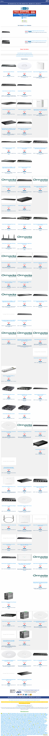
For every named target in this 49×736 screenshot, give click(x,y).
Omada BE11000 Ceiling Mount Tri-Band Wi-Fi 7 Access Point (9, 432)
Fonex (18, 720)
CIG (10, 716)
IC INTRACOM (26, 722)
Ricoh (5, 729)
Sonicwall (2, 732)
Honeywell (6, 722)
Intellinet (44, 722)
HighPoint (2, 722)
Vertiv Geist (45, 733)
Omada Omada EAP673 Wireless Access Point (8, 262)
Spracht (11, 732)
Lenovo (2, 724)
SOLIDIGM (41, 731)
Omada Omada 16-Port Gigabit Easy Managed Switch (40, 564)
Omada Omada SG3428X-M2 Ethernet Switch (9, 339)
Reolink (2, 729)
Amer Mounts (18, 714)
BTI (31, 715)
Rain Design (38, 728)
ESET (37, 719)
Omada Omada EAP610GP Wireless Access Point (9, 487)
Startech (20, 732)
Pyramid (21, 728)
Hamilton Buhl (33, 721)
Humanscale (11, 722)
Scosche (2, 730)
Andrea (22, 714)
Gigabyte (2, 721)
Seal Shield (14, 730)
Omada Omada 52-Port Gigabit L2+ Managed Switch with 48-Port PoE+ (40, 301)
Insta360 (35, 722)
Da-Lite (11, 718)
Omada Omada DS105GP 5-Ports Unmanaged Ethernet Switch (24, 395)
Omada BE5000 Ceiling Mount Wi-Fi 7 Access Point (24, 506)
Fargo (2, 720)
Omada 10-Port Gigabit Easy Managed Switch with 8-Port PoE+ (40, 525)
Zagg (16, 735)
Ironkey (18, 723)
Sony (5, 732)
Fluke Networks (14, 720)
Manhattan (43, 724)
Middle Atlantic (33, 725)
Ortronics (26, 727)
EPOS (17, 719)
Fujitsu (27, 720)
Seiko (23, 730)
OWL (34, 727)
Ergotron (34, 719)
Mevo (8, 725)
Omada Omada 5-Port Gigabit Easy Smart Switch (24, 224)
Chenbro (2, 716)
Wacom (20, 734)
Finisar (10, 720)
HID (46, 721)
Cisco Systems (21, 716)
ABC (17, 713)
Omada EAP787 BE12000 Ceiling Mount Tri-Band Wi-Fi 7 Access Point (40, 621)
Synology (36, 732)
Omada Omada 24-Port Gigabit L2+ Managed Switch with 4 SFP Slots (9, 282)
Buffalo (33, 715)
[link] (24, 18)
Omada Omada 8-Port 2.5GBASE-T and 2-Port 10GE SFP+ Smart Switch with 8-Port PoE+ (9, 129)
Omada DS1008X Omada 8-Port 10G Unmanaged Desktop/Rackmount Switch (24, 186)
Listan (16, 724)
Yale (5, 735)
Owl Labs (37, 727)
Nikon (37, 726)
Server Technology (32, 730)
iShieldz (22, 723)
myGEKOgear (15, 726)
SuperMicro (33, 732)
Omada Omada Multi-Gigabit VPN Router (8, 109)
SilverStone (15, 731)
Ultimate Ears (14, 733)
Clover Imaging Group (34, 716)
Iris (16, 723)
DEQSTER (30, 718)
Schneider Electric (42, 729)
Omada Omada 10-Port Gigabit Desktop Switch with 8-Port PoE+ (24, 148)
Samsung (18, 729)
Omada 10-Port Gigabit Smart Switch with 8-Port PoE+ (40, 263)
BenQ (2, 715)
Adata (28, 713)
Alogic (7, 714)
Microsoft (28, 725)
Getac (46, 720)
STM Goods (28, 732)
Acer (21, 713)
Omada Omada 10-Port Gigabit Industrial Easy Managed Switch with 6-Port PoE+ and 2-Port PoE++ (40, 583)
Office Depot (16, 727)
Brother (29, 715)
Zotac (24, 735)
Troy (4, 733)
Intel (41, 722)
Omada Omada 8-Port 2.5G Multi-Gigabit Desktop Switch (24, 167)
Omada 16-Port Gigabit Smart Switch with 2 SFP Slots (24, 301)
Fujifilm (24, 720)
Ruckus (15, 729)
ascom (43, 714)
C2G (36, 715)
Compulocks (12, 717)
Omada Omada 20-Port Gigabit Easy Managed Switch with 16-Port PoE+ (24, 544)
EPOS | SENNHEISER (22, 719)
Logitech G (28, 724)
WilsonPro (38, 734)
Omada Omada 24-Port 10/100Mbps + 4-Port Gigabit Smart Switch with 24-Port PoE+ (9, 301)
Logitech (24, 724)
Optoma (22, 727)
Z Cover (13, 735)
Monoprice (3, 726)
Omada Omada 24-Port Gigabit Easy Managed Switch (9, 564)
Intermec (2, 723)
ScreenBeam (6, 730)
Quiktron (27, 728)
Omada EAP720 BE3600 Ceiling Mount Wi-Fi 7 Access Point (24, 660)
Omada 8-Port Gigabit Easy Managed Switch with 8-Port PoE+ (9, 680)
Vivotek (16, 734)
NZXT (12, 727)
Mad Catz (39, 724)
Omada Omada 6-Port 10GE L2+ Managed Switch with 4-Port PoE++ (25, 54)
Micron (25, 725)
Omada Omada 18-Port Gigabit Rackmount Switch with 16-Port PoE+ (24, 129)
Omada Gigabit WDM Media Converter (9, 394)
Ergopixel (30, 719)
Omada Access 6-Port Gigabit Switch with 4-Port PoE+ (40, 660)
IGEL (30, 722)
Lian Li (10, 724)
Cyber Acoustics (44, 717)
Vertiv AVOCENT (40, 733)
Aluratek (10, 714)
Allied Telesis (3, 714)
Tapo (43, 732)
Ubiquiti (9, 733)
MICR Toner (11, 725)
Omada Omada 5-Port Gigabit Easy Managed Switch (9, 506)
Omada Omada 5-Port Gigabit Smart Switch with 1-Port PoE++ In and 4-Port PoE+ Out (40, 110)
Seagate (10, 730)
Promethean (14, 728)
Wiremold (42, 734)
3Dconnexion (4, 713)
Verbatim (29, 733)
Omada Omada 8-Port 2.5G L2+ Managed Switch (24, 110)
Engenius (14, 719)
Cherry (5, 716)
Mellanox (5, 725)
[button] (45, 735)
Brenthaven (14, 715)
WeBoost (34, 734)
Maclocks (35, 724)
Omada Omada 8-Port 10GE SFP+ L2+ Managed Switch (40, 395)
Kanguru (39, 723)
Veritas (32, 733)
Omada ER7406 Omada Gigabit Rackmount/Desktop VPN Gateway (8, 468)
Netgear (34, 726)
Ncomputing (21, 726)
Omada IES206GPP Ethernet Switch (24, 640)
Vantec (26, 733)
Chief (8, 716)
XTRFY (2, 735)
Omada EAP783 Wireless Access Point (40, 339)
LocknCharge (20, 724)
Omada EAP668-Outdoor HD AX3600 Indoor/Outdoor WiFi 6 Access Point (8, 641)
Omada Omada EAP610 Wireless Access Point (24, 71)
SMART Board (27, 731)
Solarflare (37, 731)
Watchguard (24, 734)
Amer (15, 714)
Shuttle (7, 731)
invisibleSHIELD (7, 723)
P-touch (18, 728)
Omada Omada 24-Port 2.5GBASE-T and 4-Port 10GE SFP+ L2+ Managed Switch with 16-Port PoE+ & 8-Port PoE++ (24, 340)
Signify (10, 731)
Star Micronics (16, 732)
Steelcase (24, 732)
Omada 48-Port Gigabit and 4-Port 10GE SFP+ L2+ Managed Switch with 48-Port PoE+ (9, 320)
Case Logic (42, 715)
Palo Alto (41, 727)
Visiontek (13, 734)
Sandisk (22, 729)
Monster (6, 726)
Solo (44, 731)
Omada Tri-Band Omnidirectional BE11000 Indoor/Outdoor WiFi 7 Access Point (24, 564)
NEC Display (28, 726)
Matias (46, 724)
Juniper (36, 723)
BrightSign (21, 715)
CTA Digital (36, 717)
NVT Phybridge (8, 727)
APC (31, 714)
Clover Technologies (42, 716)
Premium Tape (9, 728)
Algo (45, 713)
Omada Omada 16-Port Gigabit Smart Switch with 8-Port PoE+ (34, 30)
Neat (24, 726)
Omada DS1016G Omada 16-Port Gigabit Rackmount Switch (8, 148)
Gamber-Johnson (32, 720)
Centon (45, 715)
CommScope (7, 717)
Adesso (30, 713)
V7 (20, 733)
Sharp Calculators (41, 730)
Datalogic (14, 718)
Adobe (33, 713)
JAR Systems (32, 723)
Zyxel (26, 735)
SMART (23, 731)
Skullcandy (19, 731)
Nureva (42, 726)
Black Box (5, 715)
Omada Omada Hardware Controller (40, 431)
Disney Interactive (40, 718)
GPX (21, 721)
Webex (31, 734)
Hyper (14, 722)
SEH (21, 730)
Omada (25, 25)
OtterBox (29, 727)
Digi (33, 718)
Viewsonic (8, 734)
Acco (19, 713)
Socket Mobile (32, 731)
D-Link (45, 718)
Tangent (40, 732)
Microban (15, 725)
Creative (32, 717)
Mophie (9, 726)
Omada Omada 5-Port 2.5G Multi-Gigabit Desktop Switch (8, 186)
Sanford (33, 729)
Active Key (24, 713)
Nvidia (4, 727)
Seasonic (18, 730)
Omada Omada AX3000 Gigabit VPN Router (8, 243)
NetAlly (31, 726)
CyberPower (6, 718)
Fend (8, 720)
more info (26, 33)
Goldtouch (11, 721)
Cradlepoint (29, 717)
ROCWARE (11, 729)
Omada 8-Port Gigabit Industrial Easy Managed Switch (24, 621)
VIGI (10, 734)
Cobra (2, 717)
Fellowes (4, 720)
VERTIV (35, 733)
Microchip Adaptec (20, 725)
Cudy (40, 717)
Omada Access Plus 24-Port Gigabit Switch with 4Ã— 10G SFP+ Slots (24, 282)
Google (14, 721)
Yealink (7, 735)
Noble (40, 726)
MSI (11, 726)
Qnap (25, 728)
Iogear (12, 723)
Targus (45, 732)
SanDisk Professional (28, 729)
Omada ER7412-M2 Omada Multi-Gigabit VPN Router (24, 487)
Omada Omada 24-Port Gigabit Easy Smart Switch (24, 263)
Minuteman (38, 725)
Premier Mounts (4, 728)
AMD (13, 714)
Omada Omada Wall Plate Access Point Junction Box (9, 544)
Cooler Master (17, 717)
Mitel (41, 725)
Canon (38, 715)
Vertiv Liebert (3, 734)
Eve (39, 719)
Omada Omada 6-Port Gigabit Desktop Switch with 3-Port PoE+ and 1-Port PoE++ (40, 148)
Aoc (27, 714)
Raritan (41, 728)
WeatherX (28, 734)
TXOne (6, 733)
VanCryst (23, 733)
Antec (25, 714)
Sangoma (36, 729)
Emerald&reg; (3, 719)
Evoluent (44, 719)
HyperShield (18, 722)
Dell (27, 718)
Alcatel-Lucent (41, 713)
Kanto (43, 723)
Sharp (37, 730)
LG (7, 724)
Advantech (37, 713)
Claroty (25, 716)
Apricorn (34, 714)
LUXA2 (31, 724)
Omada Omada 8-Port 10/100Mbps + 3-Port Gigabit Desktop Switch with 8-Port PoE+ (8, 167)
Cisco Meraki (16, 716)
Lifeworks (13, 724)
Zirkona (21, 735)
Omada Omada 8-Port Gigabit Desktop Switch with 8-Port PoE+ (40, 224)
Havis (44, 721)
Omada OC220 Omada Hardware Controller (8, 621)
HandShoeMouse (40, 721)
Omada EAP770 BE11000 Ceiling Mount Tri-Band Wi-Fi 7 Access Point (8, 660)
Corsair (25, 717)
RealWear (45, 728)
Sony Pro (8, 732)
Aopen (29, 714)
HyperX (22, 722)
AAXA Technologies (12, 713)
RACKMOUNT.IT (33, 728)
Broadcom (25, 715)
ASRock (46, 714)
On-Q (20, 727)
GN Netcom (6, 721)
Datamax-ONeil (18, 718)
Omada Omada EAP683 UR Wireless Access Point (24, 432)
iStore (28, 723)
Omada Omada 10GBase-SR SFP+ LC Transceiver (9, 376)
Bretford (17, 715)
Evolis (41, 719)
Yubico (10, 735)
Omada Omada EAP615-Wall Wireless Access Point (40, 72)
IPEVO (14, 723)
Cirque (12, 716)
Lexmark (5, 724)
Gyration (28, 721)
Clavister (28, 716)
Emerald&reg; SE (9, 719)
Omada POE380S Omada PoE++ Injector (24, 205)
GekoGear (39, 720)
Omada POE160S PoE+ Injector (40, 449)
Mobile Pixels (45, 725)
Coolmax (22, 717)
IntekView (38, 722)
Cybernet (2, 718)
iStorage (25, 723)
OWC (32, 727)
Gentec (43, 720)
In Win (32, 722)
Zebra (18, 735)
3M (7, 713)
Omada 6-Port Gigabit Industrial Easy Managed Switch (8, 602)
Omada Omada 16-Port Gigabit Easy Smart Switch (8, 206)
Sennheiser (26, 730)
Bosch (8, 715)
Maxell (2, 725)
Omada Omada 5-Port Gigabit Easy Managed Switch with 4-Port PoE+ (36, 40)
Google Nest (18, 721)
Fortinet (21, 720)
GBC (36, 720)
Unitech (18, 733)
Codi (4, 717)
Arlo (40, 714)
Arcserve (37, 714)
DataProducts (24, 718)
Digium (35, 718)
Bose (11, 715)
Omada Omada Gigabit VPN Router (8, 71)
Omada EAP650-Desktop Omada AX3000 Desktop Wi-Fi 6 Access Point (24, 525)
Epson (27, 719)
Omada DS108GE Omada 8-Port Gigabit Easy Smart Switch (24, 244)
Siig (12, 731)
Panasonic (45, 727)
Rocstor (7, 729)
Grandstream (24, 721)
